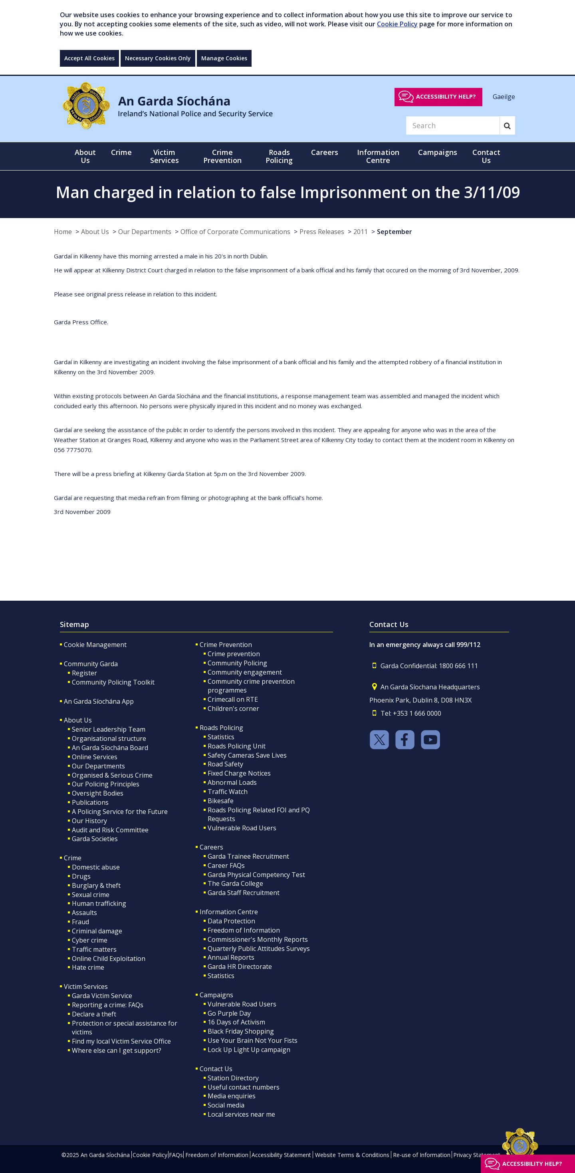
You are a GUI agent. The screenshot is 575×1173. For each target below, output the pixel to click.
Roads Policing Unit (237, 746)
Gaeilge (504, 96)
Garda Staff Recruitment (244, 892)
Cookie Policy (397, 24)
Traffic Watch (228, 791)
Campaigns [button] (437, 152)
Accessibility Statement (281, 1155)
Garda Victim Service (102, 995)
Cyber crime (89, 940)
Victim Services (86, 986)
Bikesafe (221, 800)
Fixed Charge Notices (239, 773)
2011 (360, 231)
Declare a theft (94, 1014)
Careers (211, 847)
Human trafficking (99, 903)
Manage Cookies (224, 58)
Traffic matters (94, 949)
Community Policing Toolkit (113, 682)
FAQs (176, 1155)
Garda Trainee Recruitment (248, 856)
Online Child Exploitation (108, 958)
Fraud (80, 921)
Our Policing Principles (105, 784)
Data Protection (231, 921)
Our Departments (144, 231)
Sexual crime (90, 894)
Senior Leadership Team (108, 729)
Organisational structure (109, 738)
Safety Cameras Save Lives (247, 755)
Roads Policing (221, 727)
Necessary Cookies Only (158, 58)
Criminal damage (97, 931)
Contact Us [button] (486, 156)
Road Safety (225, 764)
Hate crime (88, 967)
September (394, 231)
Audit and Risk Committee (110, 830)
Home (63, 231)
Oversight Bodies (97, 793)
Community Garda (91, 663)
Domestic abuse (96, 867)
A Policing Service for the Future (120, 811)
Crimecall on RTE (233, 699)
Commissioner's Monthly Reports (258, 939)
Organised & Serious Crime (112, 775)
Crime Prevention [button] (222, 156)
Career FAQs (226, 865)
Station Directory (233, 1078)
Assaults (84, 912)
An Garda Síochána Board (110, 747)
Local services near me (241, 1114)
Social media (226, 1105)
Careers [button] (324, 152)
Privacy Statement (476, 1155)
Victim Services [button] (164, 156)
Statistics (221, 736)
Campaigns (216, 994)
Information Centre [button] (378, 156)
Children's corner (233, 708)
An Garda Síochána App (99, 701)
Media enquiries (232, 1096)
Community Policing (237, 663)
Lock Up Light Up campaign (249, 1049)
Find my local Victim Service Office (121, 1041)
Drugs (81, 876)
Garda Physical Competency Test (256, 874)
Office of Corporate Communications (235, 231)
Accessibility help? (446, 96)
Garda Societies (95, 838)
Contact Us (216, 1068)
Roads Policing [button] (279, 156)
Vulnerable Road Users (242, 828)
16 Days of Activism (236, 1022)
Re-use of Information (421, 1155)
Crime (72, 857)
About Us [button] (85, 156)
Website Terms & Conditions (352, 1155)
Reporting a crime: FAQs (107, 1004)
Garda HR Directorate (240, 966)
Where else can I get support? (116, 1050)
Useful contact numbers (244, 1087)
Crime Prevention (226, 644)
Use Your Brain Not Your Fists (252, 1040)
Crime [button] (121, 152)
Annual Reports (231, 957)
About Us (95, 231)
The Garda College (235, 883)
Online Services (94, 756)
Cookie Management (95, 644)
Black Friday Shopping (241, 1031)
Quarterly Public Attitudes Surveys (259, 948)
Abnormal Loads (232, 782)
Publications (90, 802)
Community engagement (245, 672)
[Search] (453, 125)
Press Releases (321, 231)
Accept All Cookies (89, 58)
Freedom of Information (244, 930)
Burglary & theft (96, 885)
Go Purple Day (229, 1013)
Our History (89, 820)
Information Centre (229, 911)
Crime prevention (234, 653)
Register (84, 673)
